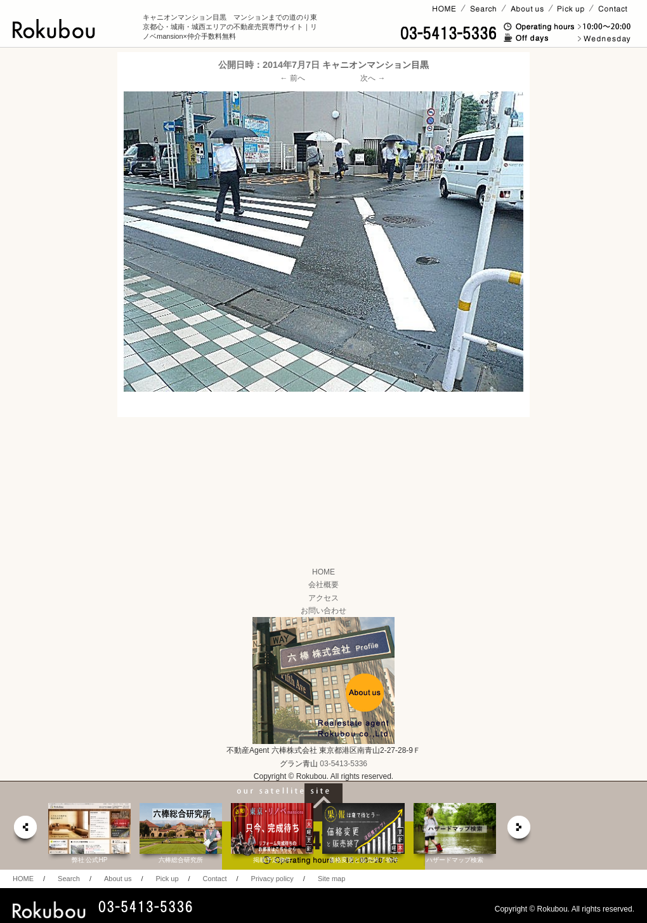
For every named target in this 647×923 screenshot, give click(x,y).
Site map (331, 878)
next (519, 831)
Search (69, 878)
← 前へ (292, 78)
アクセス (323, 598)
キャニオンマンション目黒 (375, 65)
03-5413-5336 (343, 763)
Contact (215, 878)
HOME (323, 572)
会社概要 (323, 584)
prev (25, 831)
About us (117, 878)
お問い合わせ (323, 610)
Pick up (166, 878)
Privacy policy (272, 878)
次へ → (372, 78)
